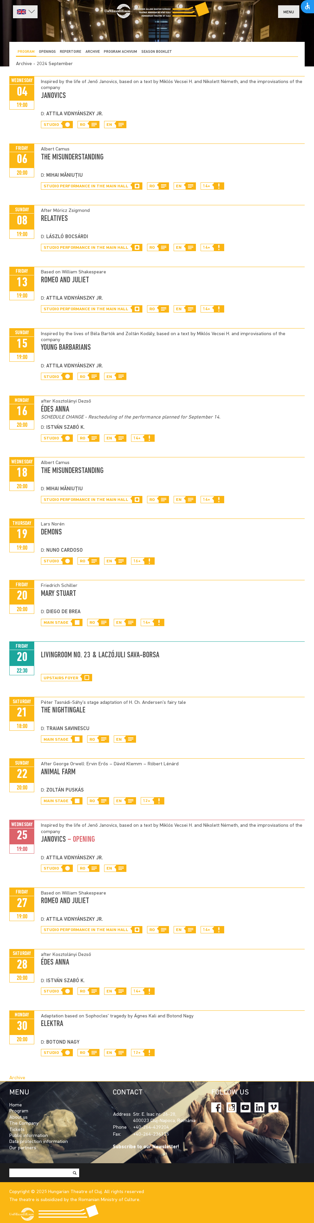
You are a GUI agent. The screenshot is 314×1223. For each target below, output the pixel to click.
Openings (47, 52)
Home (15, 1105)
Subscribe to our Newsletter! (146, 1147)
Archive (92, 52)
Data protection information (38, 1141)
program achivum (120, 52)
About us (18, 1117)
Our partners (22, 1148)
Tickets (17, 1129)
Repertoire (70, 52)
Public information (28, 1135)
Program (26, 52)
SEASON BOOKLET (156, 52)
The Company (24, 1123)
